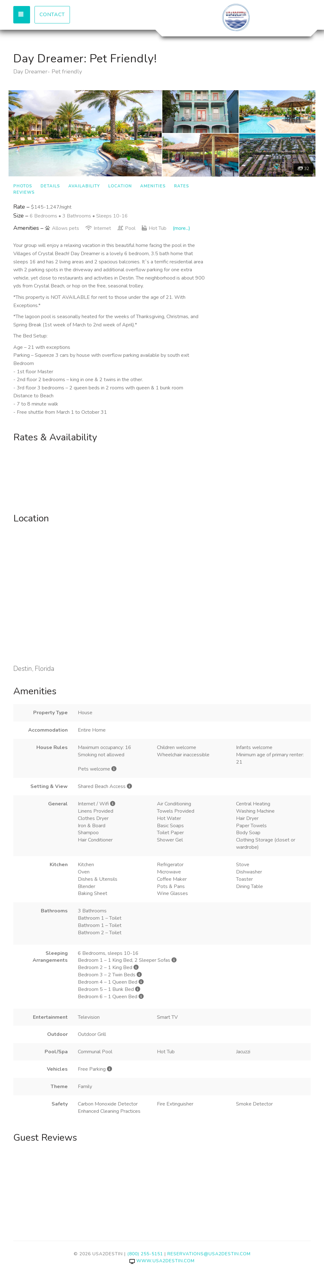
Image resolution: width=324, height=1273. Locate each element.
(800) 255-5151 (145, 1254)
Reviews (24, 192)
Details (50, 186)
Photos (22, 186)
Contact (52, 14)
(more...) (181, 228)
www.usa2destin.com (162, 1261)
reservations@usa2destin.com (209, 1254)
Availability (84, 186)
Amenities (153, 186)
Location (120, 186)
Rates (181, 186)
